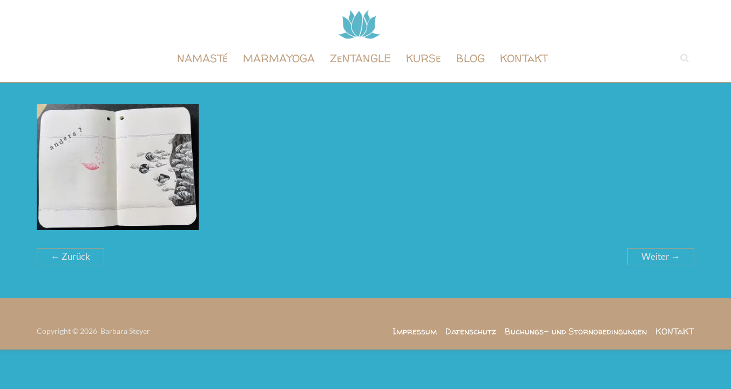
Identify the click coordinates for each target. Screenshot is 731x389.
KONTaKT (524, 58)
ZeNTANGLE (360, 58)
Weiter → (660, 256)
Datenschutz (470, 331)
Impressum (414, 331)
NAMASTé (202, 58)
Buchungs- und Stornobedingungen (576, 331)
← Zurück (70, 256)
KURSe (423, 58)
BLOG (470, 58)
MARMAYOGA (279, 58)
